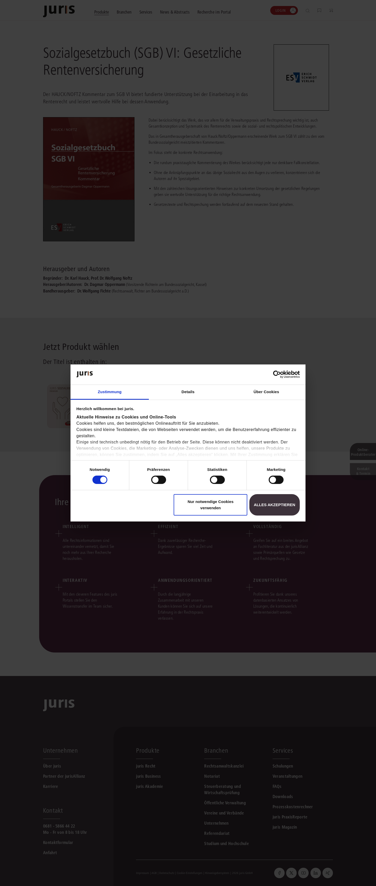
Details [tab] (188, 392)
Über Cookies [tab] (266, 392)
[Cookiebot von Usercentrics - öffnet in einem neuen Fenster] (277, 374)
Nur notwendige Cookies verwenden (210, 504)
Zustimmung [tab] (110, 392)
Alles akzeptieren (274, 504)
